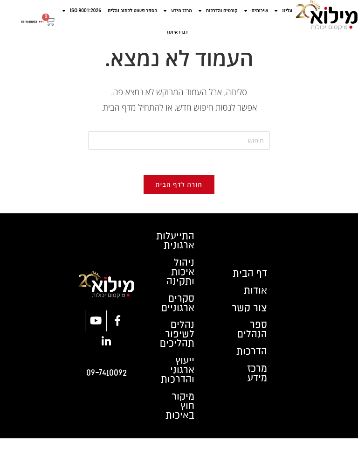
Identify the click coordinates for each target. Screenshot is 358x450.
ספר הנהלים (251, 338)
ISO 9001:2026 (81, 11)
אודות (254, 296)
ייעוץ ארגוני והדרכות (176, 380)
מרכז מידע (178, 11)
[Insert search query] (179, 140)
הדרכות (250, 361)
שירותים (256, 11)
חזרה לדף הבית (179, 187)
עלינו (283, 11)
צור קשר (248, 314)
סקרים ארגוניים (177, 310)
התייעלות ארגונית (174, 244)
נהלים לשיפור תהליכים (176, 343)
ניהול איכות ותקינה (179, 277)
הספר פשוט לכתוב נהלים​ (132, 10)
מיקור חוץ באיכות (179, 417)
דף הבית (248, 277)
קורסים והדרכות (218, 11)
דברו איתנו (177, 32)
